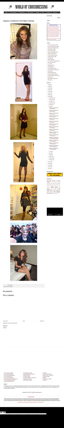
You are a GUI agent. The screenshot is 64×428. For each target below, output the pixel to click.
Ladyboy (45, 372)
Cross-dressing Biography (9, 375)
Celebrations (50, 65)
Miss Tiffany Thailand (27, 380)
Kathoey (49, 79)
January (50, 159)
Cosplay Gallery (26, 376)
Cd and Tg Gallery (9, 286)
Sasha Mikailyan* (56, 190)
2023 (49, 89)
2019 (49, 96)
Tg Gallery (50, 66)
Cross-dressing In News (52, 69)
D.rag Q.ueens (50, 62)
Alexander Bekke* (51, 180)
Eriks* (53, 184)
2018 (49, 161)
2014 (49, 168)
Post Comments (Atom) (12, 323)
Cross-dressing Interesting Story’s (11, 378)
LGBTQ (49, 71)
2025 (49, 86)
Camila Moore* (49, 184)
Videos (44, 377)
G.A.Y (49, 63)
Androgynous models (27, 372)
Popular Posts (50, 50)
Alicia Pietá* (54, 182)
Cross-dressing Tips (51, 55)
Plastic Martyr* (50, 190)
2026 (49, 84)
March (50, 156)
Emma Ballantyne (51, 68)
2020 (49, 94)
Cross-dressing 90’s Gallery (9, 380)
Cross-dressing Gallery (8, 372)
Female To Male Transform (53, 75)
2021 (49, 93)
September (51, 102)
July (50, 106)
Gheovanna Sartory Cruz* (54, 185)
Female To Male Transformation (29, 377)
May (50, 153)
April (50, 154)
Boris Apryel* (53, 183)
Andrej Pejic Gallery (27, 378)
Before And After (51, 53)
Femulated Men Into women (29, 374)
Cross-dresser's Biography (53, 60)
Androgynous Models (52, 47)
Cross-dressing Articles (9, 381)
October (50, 101)
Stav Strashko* (49, 193)
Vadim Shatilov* (55, 193)
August (50, 104)
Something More (51, 72)
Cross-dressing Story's (52, 46)
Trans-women (50, 49)
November (51, 99)
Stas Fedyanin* (57, 192)
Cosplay (49, 58)
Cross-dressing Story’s (8, 374)
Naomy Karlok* (53, 189)
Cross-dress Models (52, 52)
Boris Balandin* (57, 183)
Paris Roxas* (58, 189)
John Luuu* (54, 187)
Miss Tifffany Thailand (52, 78)
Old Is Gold (50, 59)
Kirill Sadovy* (54, 188)
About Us (45, 380)
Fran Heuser (56, 184)
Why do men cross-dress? (48, 375)
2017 (49, 163)
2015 (49, 166)
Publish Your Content (47, 378)
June (50, 151)
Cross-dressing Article (52, 74)
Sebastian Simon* (50, 192)
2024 (49, 88)
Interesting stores (51, 56)
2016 (49, 165)
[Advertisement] (23, 335)
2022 (49, 91)
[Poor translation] (4, 412)
